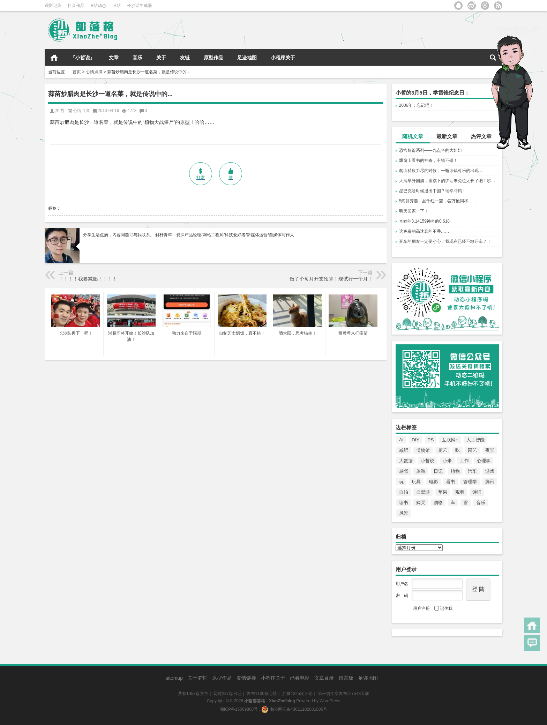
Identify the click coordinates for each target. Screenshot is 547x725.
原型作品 (213, 57)
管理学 (470, 481)
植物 (455, 471)
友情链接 (246, 678)
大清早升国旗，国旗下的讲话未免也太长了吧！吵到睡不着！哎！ (449, 180)
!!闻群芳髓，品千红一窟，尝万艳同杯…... (437, 201)
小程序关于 (283, 57)
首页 (54, 57)
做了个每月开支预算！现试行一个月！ (331, 279)
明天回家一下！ (413, 211)
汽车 (472, 471)
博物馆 (423, 450)
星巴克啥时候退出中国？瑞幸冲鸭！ (432, 190)
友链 (185, 57)
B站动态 (98, 5)
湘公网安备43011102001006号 (294, 709)
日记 (438, 471)
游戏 (489, 471)
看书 (450, 481)
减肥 (403, 450)
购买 (420, 502)
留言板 (346, 678)
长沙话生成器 (139, 5)
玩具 (416, 481)
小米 (447, 460)
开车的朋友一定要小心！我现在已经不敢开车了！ (445, 241)
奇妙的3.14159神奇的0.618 (424, 221)
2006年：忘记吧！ (416, 105)
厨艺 (442, 450)
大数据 (406, 460)
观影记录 (53, 5)
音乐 (137, 57)
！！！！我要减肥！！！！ (88, 279)
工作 (464, 460)
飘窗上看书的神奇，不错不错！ (428, 160)
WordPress (330, 700)
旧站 (116, 5)
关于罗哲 (197, 678)
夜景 (489, 450)
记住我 (443, 608)
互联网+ (450, 439)
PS (431, 439)
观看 (459, 492)
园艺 (472, 450)
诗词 (476, 492)
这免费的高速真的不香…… (424, 231)
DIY (415, 439)
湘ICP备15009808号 (239, 709)
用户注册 (421, 608)
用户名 (402, 583)
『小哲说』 (82, 57)
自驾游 (423, 492)
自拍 (403, 492)
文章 (114, 57)
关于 (161, 57)
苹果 (442, 492)
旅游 (420, 471)
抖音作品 (76, 5)
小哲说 (427, 460)
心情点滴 (94, 71)
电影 (433, 481)
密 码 (402, 595)
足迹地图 (247, 57)
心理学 (483, 460)
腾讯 (489, 481)
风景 (403, 513)
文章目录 (324, 678)
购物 (438, 502)
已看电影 (299, 678)
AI (401, 439)
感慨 (403, 471)
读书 (403, 502)
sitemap (174, 678)
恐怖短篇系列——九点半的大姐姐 (430, 150)
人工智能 (475, 439)
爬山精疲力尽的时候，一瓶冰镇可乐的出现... (440, 170)
